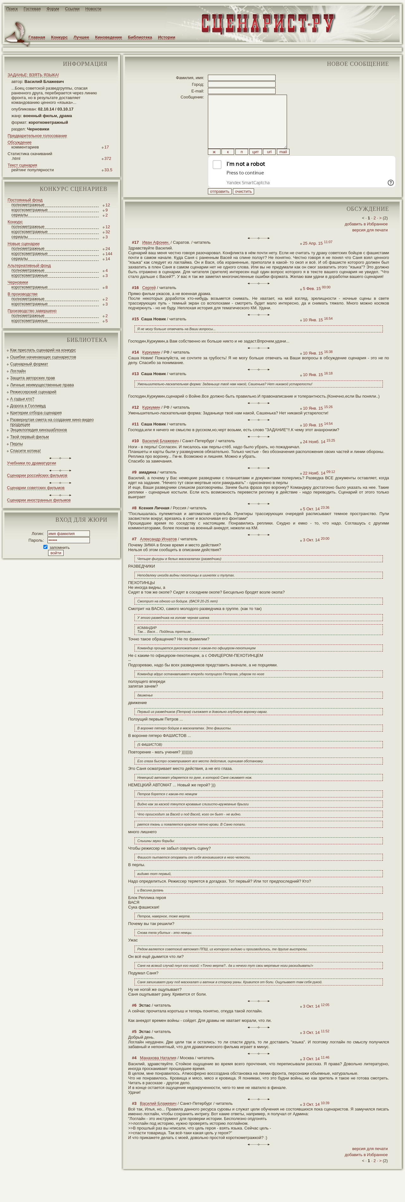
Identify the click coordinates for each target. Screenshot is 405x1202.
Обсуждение (20, 142)
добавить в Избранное (366, 238)
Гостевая (32, 8)
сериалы (19, 214)
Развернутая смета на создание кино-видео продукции (52, 422)
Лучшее (81, 37)
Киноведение (108, 37)
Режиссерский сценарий (33, 391)
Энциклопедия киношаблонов (38, 429)
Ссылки (72, 8)
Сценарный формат (29, 364)
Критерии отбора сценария (36, 412)
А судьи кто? (22, 398)
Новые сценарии (24, 243)
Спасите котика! (25, 450)
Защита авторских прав (32, 377)
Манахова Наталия (158, 1072)
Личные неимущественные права (42, 384)
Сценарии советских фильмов (36, 487)
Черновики (18, 282)
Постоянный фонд (25, 200)
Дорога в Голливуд (28, 405)
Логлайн (18, 370)
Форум (53, 8)
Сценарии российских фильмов (37, 475)
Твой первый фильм (29, 436)
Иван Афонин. (156, 256)
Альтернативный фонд (29, 265)
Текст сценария (22, 165)
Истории (166, 37)
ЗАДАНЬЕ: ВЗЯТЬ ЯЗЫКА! (33, 74)
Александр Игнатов (158, 553)
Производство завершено (32, 310)
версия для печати (370, 244)
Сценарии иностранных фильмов (39, 500)
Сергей (149, 301)
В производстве (23, 294)
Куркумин (151, 366)
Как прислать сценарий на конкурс (43, 350)
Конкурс (59, 37)
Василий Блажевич (160, 455)
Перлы (16, 443)
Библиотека (140, 37)
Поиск (12, 8)
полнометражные (28, 204)
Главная (36, 37)
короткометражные (29, 209)
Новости (93, 8)
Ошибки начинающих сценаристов (43, 357)
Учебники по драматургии (31, 463)
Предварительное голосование (37, 135)
